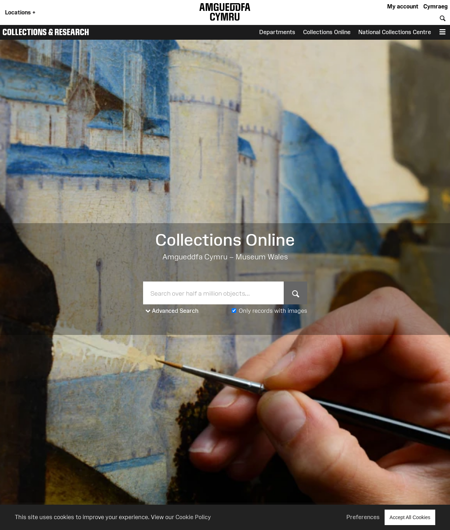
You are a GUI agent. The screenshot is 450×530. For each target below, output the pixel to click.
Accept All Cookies (410, 517)
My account (402, 6)
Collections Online (327, 32)
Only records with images (273, 311)
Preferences (363, 517)
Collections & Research (45, 32)
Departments (277, 32)
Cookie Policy (193, 517)
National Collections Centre (394, 32)
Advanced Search (172, 311)
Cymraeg (435, 6)
